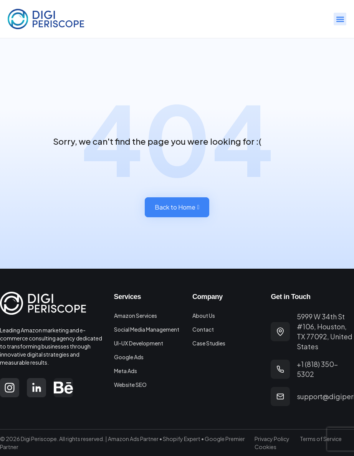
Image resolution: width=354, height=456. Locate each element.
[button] (340, 19)
